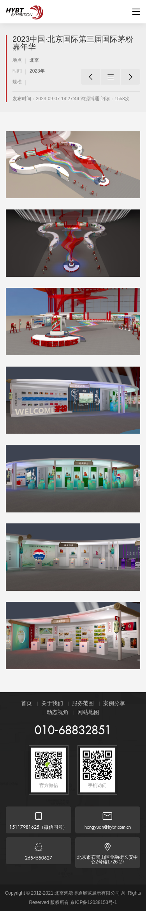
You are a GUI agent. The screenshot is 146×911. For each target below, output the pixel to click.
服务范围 (83, 703)
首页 (26, 703)
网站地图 (88, 712)
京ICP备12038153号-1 (93, 902)
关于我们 (52, 703)
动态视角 (58, 712)
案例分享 (114, 703)
